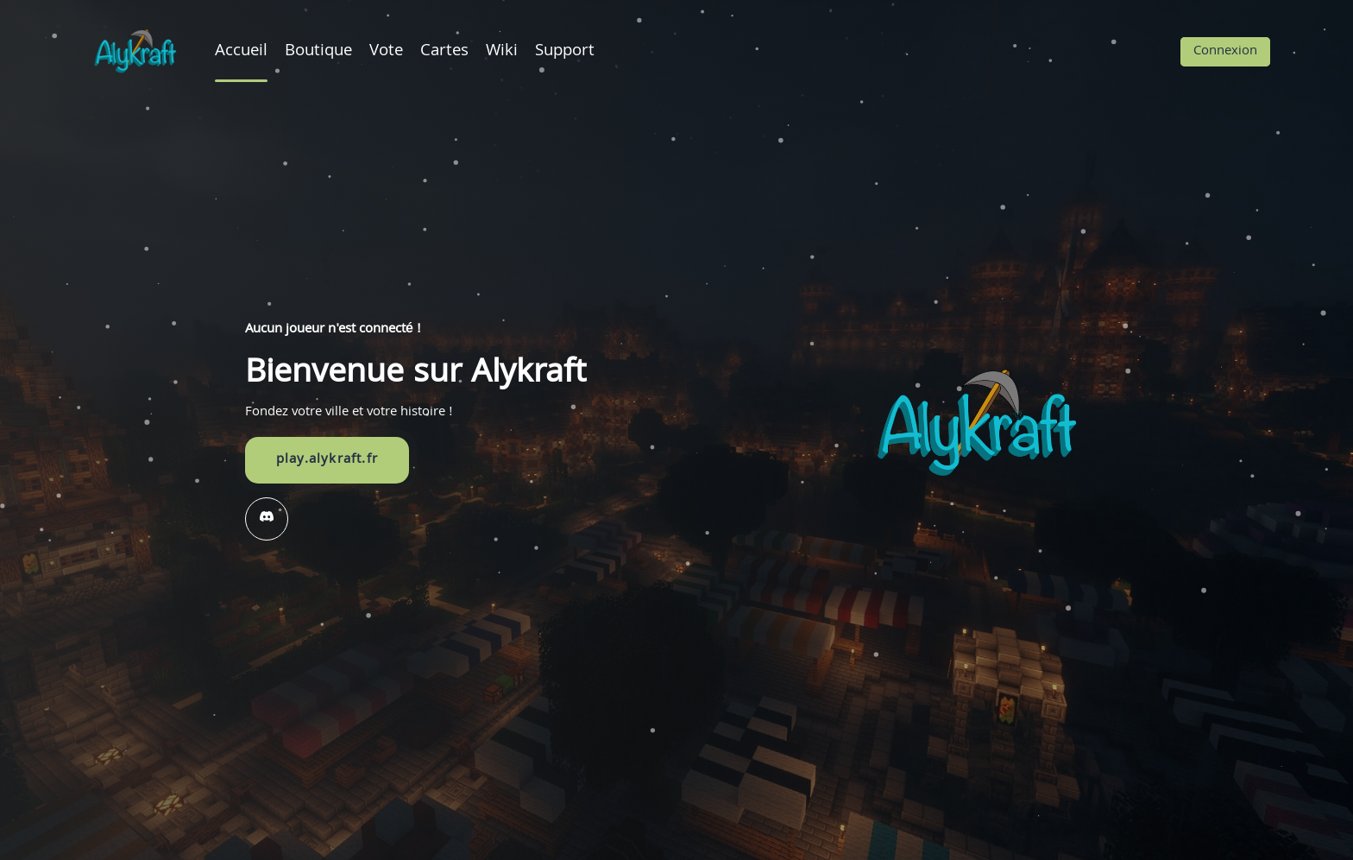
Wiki (502, 52)
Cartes (444, 52)
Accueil (241, 52)
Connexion (1225, 52)
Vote (386, 52)
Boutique (318, 52)
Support (565, 52)
